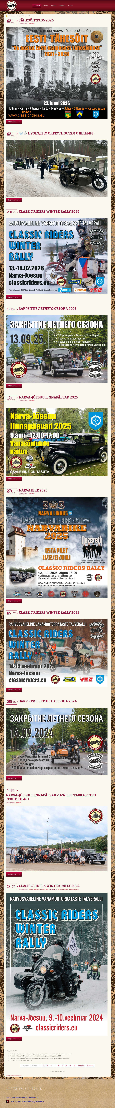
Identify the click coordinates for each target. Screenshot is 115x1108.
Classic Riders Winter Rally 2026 (49, 212)
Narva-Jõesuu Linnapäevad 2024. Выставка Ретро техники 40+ (51, 797)
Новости (31, 23)
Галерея (62, 5)
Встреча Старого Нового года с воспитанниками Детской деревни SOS (36, 1056)
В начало (25, 1065)
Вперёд (81, 1065)
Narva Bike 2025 (33, 490)
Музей (53, 5)
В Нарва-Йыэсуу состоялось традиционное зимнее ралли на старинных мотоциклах (41, 1054)
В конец (90, 1065)
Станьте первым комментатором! (68, 889)
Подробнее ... (14, 122)
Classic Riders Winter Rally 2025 (49, 613)
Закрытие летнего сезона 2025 (47, 309)
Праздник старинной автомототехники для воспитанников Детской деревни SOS (40, 1058)
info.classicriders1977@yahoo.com (27, 1101)
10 (74, 1065)
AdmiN (51, 889)
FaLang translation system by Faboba (13, 1075)
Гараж (45, 5)
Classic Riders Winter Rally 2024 (49, 886)
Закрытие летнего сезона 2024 (48, 701)
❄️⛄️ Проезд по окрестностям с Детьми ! (57, 133)
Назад (34, 1065)
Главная (37, 5)
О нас (70, 5)
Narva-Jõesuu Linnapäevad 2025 (48, 397)
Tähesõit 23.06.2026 (36, 20)
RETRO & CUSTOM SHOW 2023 (21, 1060)
